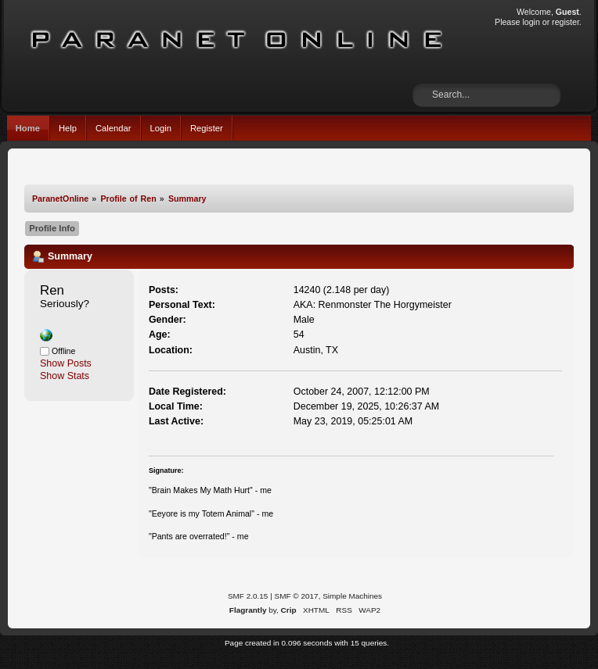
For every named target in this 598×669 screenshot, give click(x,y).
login (530, 22)
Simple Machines (352, 596)
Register (206, 128)
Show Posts (66, 363)
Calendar (113, 128)
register (565, 22)
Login (160, 128)
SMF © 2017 (297, 596)
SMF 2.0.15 (248, 596)
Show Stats (64, 375)
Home (28, 128)
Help (68, 128)
